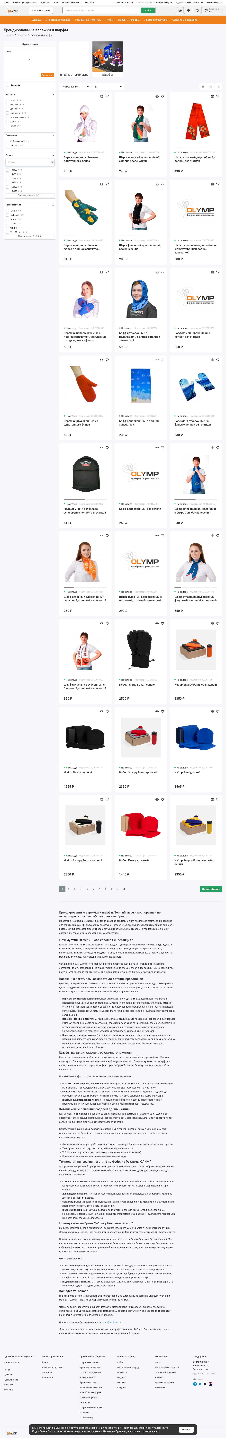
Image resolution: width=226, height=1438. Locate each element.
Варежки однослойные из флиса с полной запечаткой (82, 247)
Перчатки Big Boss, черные (137, 684)
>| (124, 889)
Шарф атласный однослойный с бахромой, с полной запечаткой (140, 598)
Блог (56, 2)
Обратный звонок (201, 1369)
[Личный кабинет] (180, 10)
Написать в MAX (125, 2)
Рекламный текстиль (89, 19)
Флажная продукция (52, 1367)
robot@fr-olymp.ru (154, 2)
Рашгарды (85, 1402)
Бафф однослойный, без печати (140, 508)
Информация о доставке (24, 2)
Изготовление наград (128, 1367)
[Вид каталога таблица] (218, 86)
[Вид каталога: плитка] (203, 86)
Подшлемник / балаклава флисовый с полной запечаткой (85, 510)
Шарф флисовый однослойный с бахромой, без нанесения (195, 510)
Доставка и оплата (164, 1382)
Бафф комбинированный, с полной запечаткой (192, 334)
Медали (121, 1377)
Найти (148, 10)
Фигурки (121, 1387)
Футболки (8, 1390)
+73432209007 (189, 2)
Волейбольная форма (90, 1392)
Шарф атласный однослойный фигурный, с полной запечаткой (85, 598)
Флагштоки (47, 1377)
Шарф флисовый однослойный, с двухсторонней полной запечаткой (195, 248)
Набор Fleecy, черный (78, 772)
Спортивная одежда (59, 19)
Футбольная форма (89, 1382)
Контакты (89, 2)
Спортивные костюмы (91, 1407)
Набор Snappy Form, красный (138, 772)
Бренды (159, 1377)
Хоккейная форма (88, 1397)
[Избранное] (197, 10)
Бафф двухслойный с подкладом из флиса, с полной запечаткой (139, 336)
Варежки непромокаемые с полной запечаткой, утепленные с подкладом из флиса (85, 336)
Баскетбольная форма (91, 1387)
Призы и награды (129, 19)
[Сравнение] (188, 10)
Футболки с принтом (90, 1367)
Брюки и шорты (11, 1362)
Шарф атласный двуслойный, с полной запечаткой (195, 159)
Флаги (110, 19)
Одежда (37, 19)
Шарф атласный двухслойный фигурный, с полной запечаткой (195, 598)
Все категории (40, 10)
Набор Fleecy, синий (187, 772)
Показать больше (211, 889)
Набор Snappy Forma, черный (83, 860)
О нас (6, 2)
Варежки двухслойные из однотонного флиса (81, 422)
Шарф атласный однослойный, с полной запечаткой (139, 159)
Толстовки (9, 1384)
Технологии (45, 2)
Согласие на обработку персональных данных (75, 1431)
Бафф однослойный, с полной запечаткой (139, 422)
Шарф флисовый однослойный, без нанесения (140, 247)
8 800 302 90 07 (201, 1365)
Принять (186, 1429)
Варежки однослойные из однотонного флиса (81, 159)
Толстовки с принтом (90, 1372)
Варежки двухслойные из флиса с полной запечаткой (192, 422)
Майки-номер (86, 1417)
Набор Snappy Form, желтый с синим (194, 862)
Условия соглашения (165, 1372)
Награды (121, 1382)
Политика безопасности (167, 1367)
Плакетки (122, 1372)
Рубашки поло (11, 1380)
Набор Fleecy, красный (134, 860)
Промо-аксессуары (156, 19)
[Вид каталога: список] (210, 86)
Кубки (120, 1362)
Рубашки (8, 1374)
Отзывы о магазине (71, 2)
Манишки (84, 1412)
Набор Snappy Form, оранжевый (195, 684)
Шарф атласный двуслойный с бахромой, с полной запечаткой (85, 686)
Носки (7, 1370)
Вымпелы (47, 1372)
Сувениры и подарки (185, 19)
